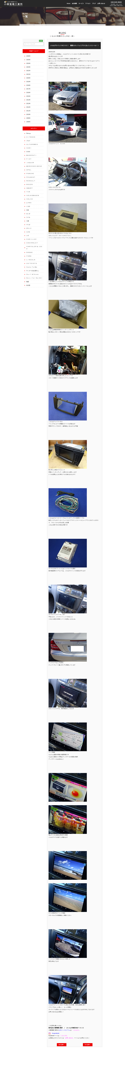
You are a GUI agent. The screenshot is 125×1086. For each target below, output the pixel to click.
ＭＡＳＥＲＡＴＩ (31, 155)
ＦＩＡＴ (28, 159)
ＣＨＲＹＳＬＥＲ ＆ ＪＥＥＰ (34, 248)
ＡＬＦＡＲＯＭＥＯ (32, 144)
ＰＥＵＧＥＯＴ (30, 177)
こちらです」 (64, 1035)
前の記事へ (62, 1044)
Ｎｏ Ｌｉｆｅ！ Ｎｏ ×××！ (34, 278)
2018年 (28, 85)
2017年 (28, 89)
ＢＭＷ (28, 151)
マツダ (28, 224)
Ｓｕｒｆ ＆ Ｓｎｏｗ (32, 274)
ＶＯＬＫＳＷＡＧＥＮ (32, 195)
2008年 (28, 121)
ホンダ (28, 213)
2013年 (28, 103)
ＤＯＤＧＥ (29, 252)
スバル (28, 217)
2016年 (28, 92)
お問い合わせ (69, 1038)
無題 (27, 281)
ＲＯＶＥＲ (29, 184)
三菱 (27, 221)
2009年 (28, 118)
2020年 (28, 78)
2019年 (28, 81)
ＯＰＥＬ (28, 170)
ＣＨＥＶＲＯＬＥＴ (32, 243)
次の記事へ (88, 1044)
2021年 (28, 74)
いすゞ (28, 235)
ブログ (28, 140)
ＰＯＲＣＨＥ (30, 173)
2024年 (28, 63)
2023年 (28, 67)
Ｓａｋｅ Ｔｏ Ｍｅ (31, 267)
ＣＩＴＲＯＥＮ (30, 137)
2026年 (28, 56)
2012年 (28, 107)
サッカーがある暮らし (32, 270)
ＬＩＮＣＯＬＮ (30, 259)
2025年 (28, 59)
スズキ (28, 232)
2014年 (28, 100)
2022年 (28, 70)
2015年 (28, 96)
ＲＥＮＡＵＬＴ (30, 180)
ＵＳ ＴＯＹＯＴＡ (31, 263)
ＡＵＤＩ (28, 148)
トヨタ (28, 206)
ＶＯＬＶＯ (29, 199)
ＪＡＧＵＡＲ (30, 162)
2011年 (28, 110)
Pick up (28, 133)
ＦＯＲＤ (28, 256)
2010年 (28, 114)
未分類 (28, 285)
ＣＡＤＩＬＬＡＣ (31, 239)
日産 (27, 210)
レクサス (28, 202)
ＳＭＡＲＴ (29, 188)
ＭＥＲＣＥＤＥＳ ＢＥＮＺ (34, 166)
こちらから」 (76, 1030)
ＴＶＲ (28, 191)
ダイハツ (28, 228)
